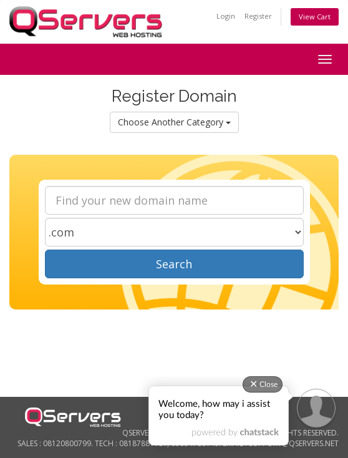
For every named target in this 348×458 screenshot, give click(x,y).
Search (174, 263)
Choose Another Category (174, 122)
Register (258, 16)
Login (225, 16)
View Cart (315, 16)
